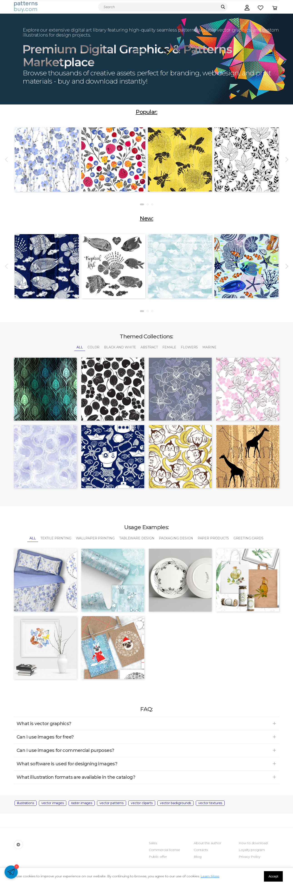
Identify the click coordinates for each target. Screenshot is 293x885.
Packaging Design (176, 538)
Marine (209, 347)
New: (146, 218)
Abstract (149, 347)
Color (93, 347)
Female (169, 347)
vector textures (210, 803)
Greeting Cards (248, 538)
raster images (81, 803)
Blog (197, 857)
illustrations (25, 803)
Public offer (158, 857)
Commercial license (164, 850)
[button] (247, 8)
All (80, 347)
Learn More (210, 876)
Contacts (201, 850)
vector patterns (111, 803)
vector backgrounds (175, 803)
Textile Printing (55, 538)
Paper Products (213, 538)
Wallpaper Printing (95, 538)
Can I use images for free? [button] (45, 737)
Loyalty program (252, 850)
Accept (273, 876)
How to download (253, 843)
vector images (52, 803)
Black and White (120, 347)
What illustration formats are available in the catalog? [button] (76, 777)
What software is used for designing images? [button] (67, 763)
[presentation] (7, 159)
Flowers (189, 347)
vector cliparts (142, 803)
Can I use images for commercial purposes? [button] (65, 750)
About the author (207, 843)
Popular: (146, 112)
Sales (153, 843)
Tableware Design (136, 538)
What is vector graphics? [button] (44, 723)
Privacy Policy (249, 857)
